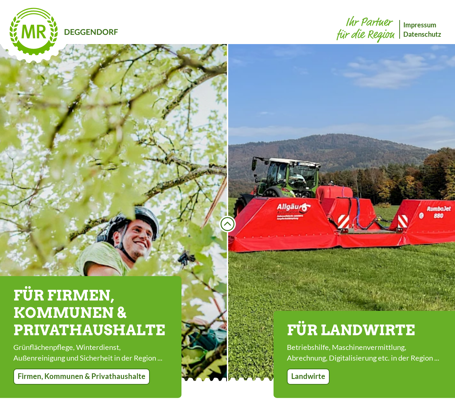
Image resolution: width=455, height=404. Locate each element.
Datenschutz (422, 34)
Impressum (419, 25)
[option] (113, 212)
